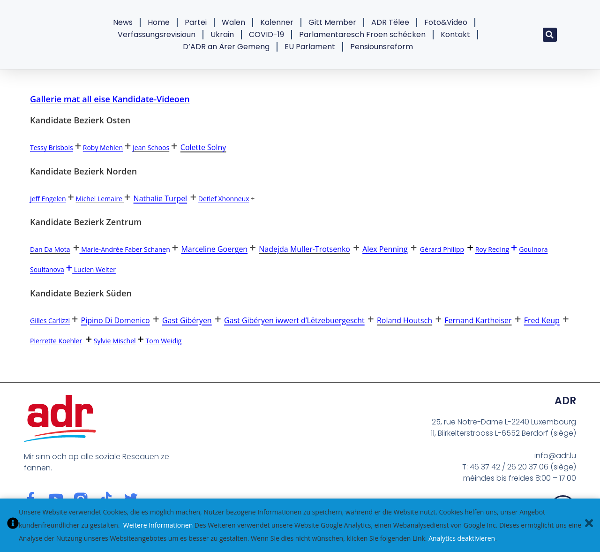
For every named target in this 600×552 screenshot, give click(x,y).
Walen (233, 22)
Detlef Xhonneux (223, 198)
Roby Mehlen (103, 147)
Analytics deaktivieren (461, 538)
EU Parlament (310, 46)
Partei (196, 22)
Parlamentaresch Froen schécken (362, 34)
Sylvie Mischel (115, 340)
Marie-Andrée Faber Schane (123, 249)
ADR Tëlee (390, 22)
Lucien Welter (94, 269)
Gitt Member (332, 22)
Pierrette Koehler (56, 340)
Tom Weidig (164, 340)
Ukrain (222, 34)
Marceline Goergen (214, 249)
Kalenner (276, 22)
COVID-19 (266, 34)
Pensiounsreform (381, 46)
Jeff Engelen (48, 198)
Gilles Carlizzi (50, 320)
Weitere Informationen (158, 525)
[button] (550, 35)
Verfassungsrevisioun (156, 34)
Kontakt (455, 34)
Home (159, 22)
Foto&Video (445, 22)
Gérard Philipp (442, 249)
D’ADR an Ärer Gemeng (226, 46)
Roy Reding (492, 249)
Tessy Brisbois (51, 147)
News (123, 22)
